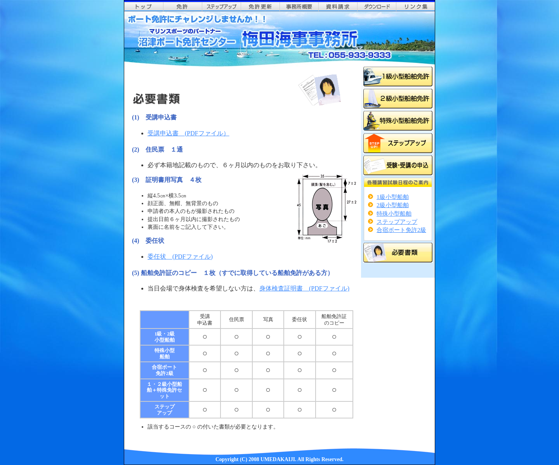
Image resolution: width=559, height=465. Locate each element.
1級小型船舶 (393, 197)
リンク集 (415, 7)
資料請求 (337, 7)
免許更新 (260, 7)
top (143, 7)
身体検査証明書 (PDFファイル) (304, 288)
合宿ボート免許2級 (401, 229)
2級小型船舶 (393, 205)
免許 (182, 7)
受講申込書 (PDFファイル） (188, 133)
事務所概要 (299, 7)
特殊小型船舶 (394, 213)
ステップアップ (221, 7)
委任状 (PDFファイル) (180, 256)
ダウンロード (376, 7)
